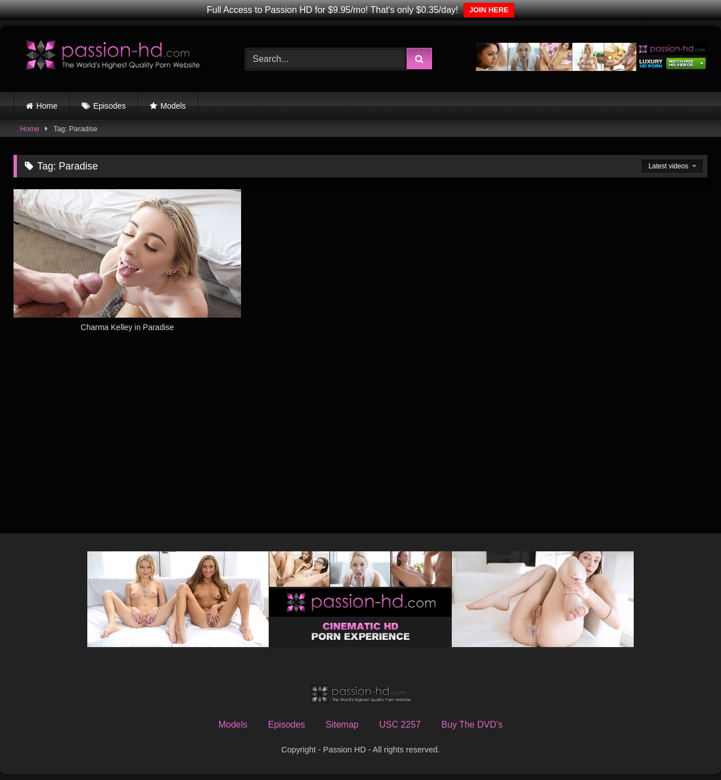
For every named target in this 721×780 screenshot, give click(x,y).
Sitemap (342, 724)
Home (47, 105)
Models (173, 105)
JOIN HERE (489, 10)
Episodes (110, 105)
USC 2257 (400, 724)
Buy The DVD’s (471, 724)
